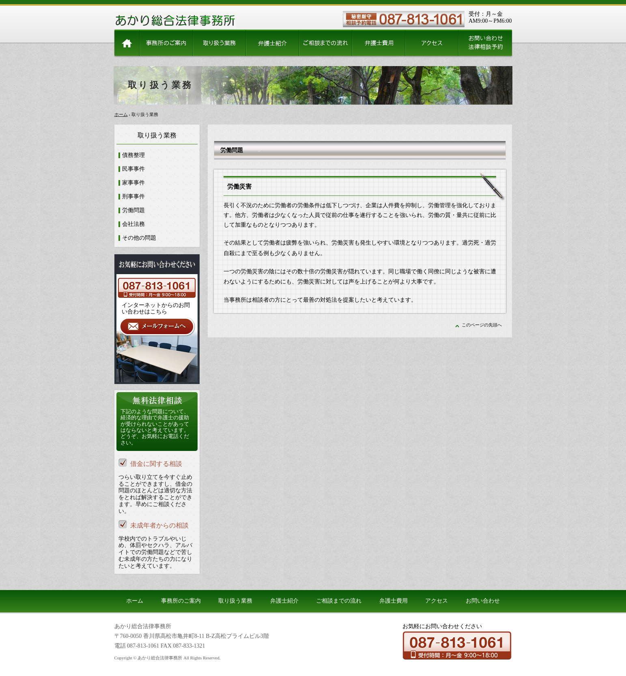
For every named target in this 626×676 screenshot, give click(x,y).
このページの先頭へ (482, 324)
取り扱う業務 (235, 601)
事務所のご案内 (181, 601)
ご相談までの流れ (338, 601)
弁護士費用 (393, 601)
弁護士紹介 (284, 601)
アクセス (436, 601)
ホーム (121, 114)
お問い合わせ (483, 601)
